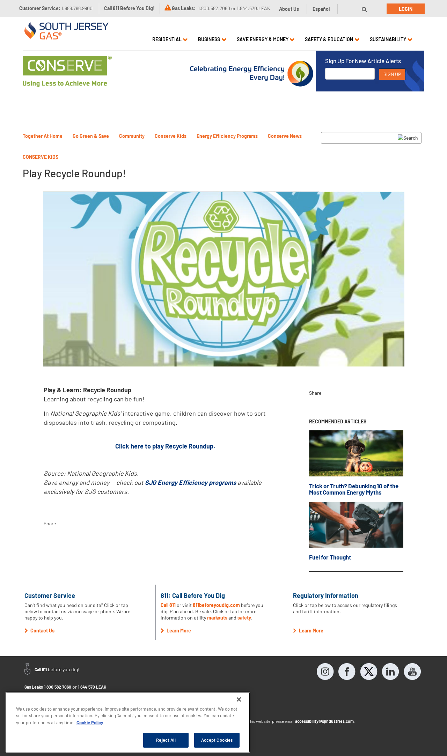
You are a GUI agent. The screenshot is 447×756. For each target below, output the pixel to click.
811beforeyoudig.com (216, 605)
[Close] (239, 699)
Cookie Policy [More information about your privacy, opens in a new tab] (89, 722)
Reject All (165, 740)
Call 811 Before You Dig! (129, 8)
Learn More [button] (176, 630)
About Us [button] (289, 9)
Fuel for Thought (330, 557)
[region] (128, 722)
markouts (217, 618)
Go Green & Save (91, 136)
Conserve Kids (170, 136)
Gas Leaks (33, 686)
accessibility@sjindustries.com (324, 721)
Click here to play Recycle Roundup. (165, 446)
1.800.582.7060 (57, 686)
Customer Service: (56, 8)
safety (244, 618)
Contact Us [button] (39, 630)
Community (132, 136)
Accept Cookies (217, 740)
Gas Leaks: (184, 8)
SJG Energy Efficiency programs (190, 482)
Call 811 (168, 605)
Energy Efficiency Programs (227, 136)
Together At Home (43, 136)
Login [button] (405, 9)
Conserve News (285, 136)
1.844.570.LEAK (92, 686)
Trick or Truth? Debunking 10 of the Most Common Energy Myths (353, 489)
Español (321, 9)
